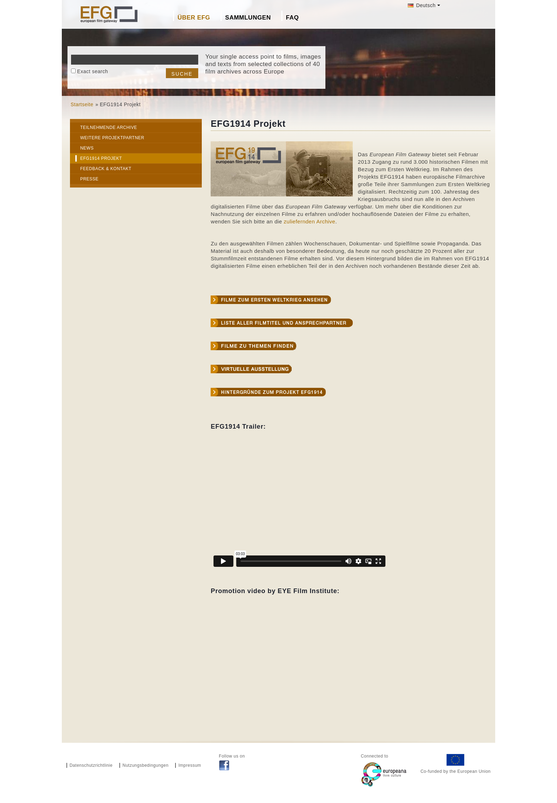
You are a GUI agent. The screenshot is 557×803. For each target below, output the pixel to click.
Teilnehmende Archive (108, 127)
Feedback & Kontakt (105, 168)
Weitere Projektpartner (112, 137)
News (87, 148)
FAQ (292, 17)
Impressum (189, 765)
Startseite (82, 104)
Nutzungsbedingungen (146, 765)
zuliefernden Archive (309, 221)
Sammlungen (248, 17)
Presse (89, 179)
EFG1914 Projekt (101, 158)
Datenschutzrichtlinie (91, 765)
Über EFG (194, 17)
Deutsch (422, 5)
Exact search (92, 71)
